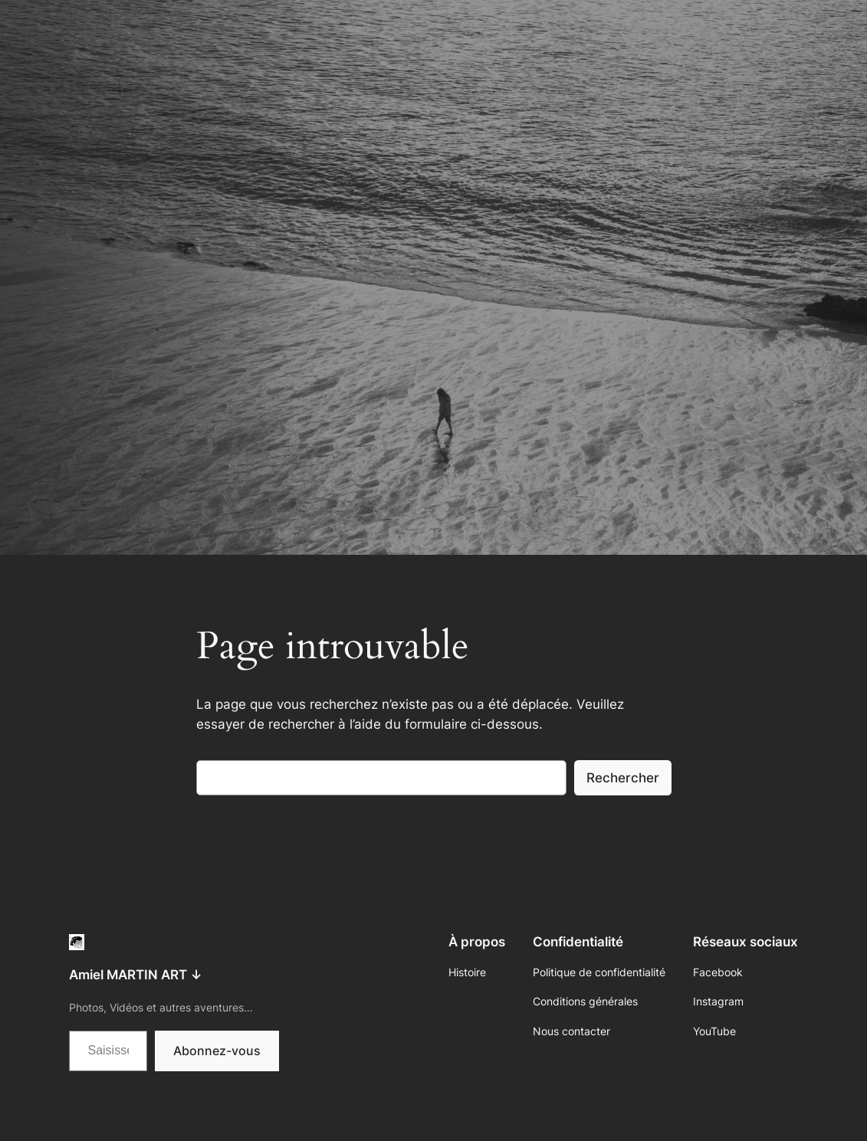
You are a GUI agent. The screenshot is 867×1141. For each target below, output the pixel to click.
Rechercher (622, 777)
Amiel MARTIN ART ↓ (135, 974)
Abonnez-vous (217, 1050)
